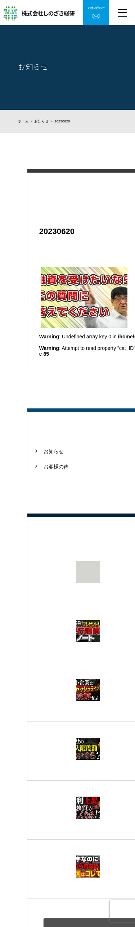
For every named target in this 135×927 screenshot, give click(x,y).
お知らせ (41, 121)
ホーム (23, 121)
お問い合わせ (96, 8)
